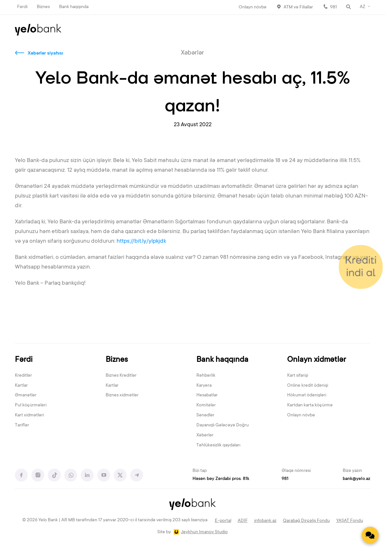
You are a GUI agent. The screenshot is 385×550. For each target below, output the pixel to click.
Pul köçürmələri (31, 405)
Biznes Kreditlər (121, 375)
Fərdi (22, 7)
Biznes (43, 7)
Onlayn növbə (252, 7)
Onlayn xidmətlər (316, 360)
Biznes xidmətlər (122, 395)
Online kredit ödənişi (307, 385)
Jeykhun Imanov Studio (204, 532)
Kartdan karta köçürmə (310, 405)
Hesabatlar (207, 395)
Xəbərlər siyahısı (45, 53)
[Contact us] (370, 535)
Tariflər (22, 425)
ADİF (243, 521)
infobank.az (265, 521)
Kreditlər (23, 375)
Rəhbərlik (205, 375)
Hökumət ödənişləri (306, 395)
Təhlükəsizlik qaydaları (218, 445)
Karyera (204, 385)
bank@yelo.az (356, 479)
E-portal (223, 521)
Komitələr (206, 405)
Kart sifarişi (297, 375)
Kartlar (21, 385)
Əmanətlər (25, 395)
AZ (362, 7)
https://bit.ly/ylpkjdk (142, 241)
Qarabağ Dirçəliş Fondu (306, 521)
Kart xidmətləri (29, 415)
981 (333, 7)
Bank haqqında (73, 7)
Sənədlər (205, 415)
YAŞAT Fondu (349, 521)
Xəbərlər (204, 435)
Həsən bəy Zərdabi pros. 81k (220, 479)
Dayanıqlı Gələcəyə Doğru (222, 425)
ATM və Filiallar (298, 7)
